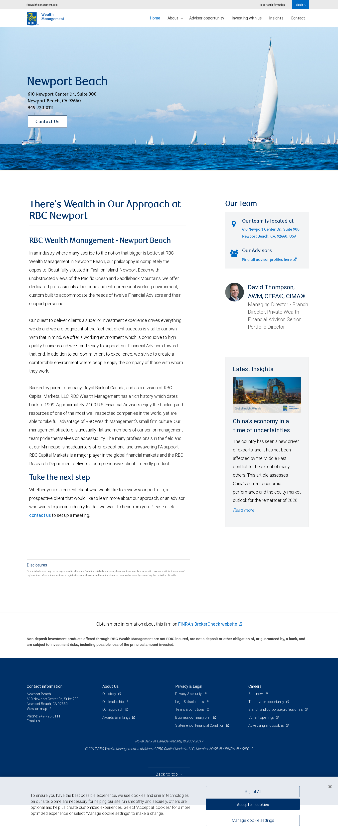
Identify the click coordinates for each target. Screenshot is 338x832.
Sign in (301, 4)
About (175, 17)
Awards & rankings (116, 717)
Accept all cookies (253, 804)
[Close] (330, 786)
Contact (298, 17)
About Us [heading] (110, 686)
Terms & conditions (190, 709)
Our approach (113, 709)
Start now (256, 694)
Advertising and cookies (266, 725)
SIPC (245, 748)
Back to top (167, 774)
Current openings (261, 717)
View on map (37, 708)
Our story (109, 694)
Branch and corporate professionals (276, 709)
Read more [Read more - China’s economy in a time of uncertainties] (243, 510)
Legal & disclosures (189, 701)
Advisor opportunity (206, 17)
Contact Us (47, 122)
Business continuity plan (193, 717)
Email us (33, 721)
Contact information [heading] (44, 686)
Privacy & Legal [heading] (188, 686)
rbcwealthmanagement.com (42, 4)
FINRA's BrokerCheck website (207, 624)
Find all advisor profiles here (269, 260)
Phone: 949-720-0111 (43, 716)
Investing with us (247, 17)
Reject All (253, 791)
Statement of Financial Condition (200, 725)
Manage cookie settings (253, 820)
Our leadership (113, 701)
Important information (272, 4)
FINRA (230, 748)
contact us (40, 515)
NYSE (213, 748)
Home (155, 17)
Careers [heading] (254, 686)
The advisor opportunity (266, 701)
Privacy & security (188, 694)
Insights (276, 17)
